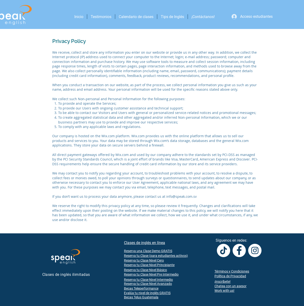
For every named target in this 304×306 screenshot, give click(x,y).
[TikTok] (223, 250)
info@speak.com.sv (181, 196)
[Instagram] (254, 250)
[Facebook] (239, 250)
